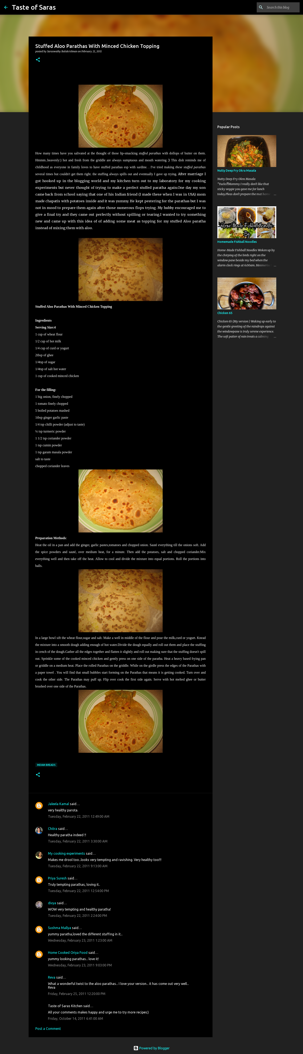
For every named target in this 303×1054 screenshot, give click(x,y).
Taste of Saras (34, 7)
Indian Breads (46, 765)
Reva (51, 977)
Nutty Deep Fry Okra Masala (236, 170)
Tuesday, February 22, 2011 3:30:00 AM (78, 841)
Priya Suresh (57, 878)
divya (52, 903)
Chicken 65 (224, 313)
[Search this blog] (277, 7)
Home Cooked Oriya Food (68, 952)
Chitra (52, 829)
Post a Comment (48, 1028)
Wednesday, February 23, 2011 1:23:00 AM (80, 940)
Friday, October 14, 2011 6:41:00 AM (75, 1018)
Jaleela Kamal (58, 804)
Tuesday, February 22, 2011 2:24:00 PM (77, 915)
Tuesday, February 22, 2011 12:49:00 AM (78, 816)
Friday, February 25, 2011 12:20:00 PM (76, 994)
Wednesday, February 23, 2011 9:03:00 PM (80, 965)
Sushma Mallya (59, 928)
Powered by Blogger (151, 1048)
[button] (37, 60)
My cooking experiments (66, 853)
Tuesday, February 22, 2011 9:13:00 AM (78, 866)
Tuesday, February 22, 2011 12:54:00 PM (78, 891)
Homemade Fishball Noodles (237, 241)
